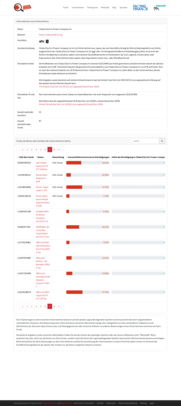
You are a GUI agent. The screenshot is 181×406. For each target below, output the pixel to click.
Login (151, 403)
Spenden (123, 7)
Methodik (105, 7)
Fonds (65, 7)
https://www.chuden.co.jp (51, 34)
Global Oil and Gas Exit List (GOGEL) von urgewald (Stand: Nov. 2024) (71, 104)
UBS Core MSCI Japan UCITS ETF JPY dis (43, 295)
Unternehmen (78, 7)
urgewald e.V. (66, 403)
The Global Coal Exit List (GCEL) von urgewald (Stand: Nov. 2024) (69, 86)
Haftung (143, 403)
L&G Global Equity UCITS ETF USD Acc (42, 166)
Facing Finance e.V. (49, 403)
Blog (114, 7)
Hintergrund (92, 7)
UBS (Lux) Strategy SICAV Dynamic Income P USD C (43, 280)
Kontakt (100, 403)
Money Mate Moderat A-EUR (41, 178)
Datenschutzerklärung (127, 403)
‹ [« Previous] (18, 149)
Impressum (111, 403)
